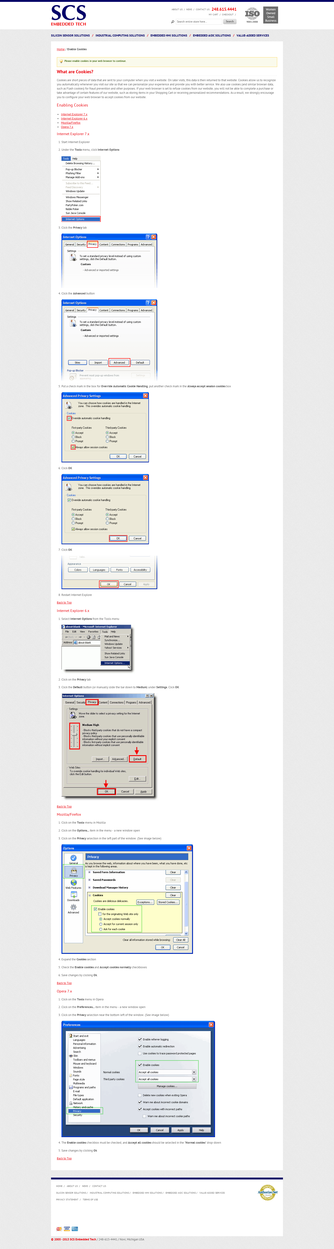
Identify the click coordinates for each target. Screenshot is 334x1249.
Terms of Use (90, 1199)
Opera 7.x (67, 127)
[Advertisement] (140, 1215)
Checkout (228, 14)
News (189, 9)
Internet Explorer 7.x (74, 114)
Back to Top (64, 602)
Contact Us (202, 9)
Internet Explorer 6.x (74, 118)
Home (61, 49)
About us (177, 9)
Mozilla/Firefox (70, 123)
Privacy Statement (67, 1199)
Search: (173, 21)
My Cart (213, 14)
